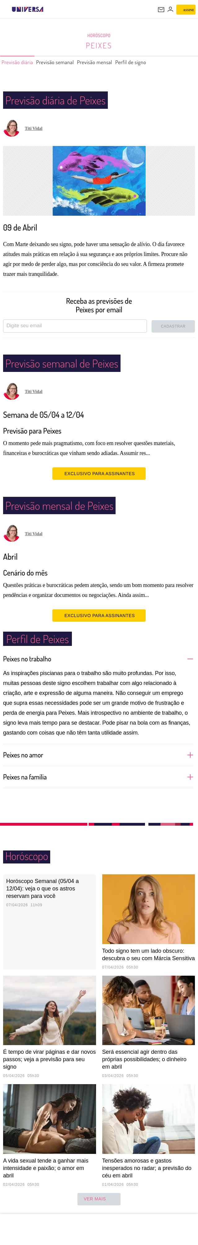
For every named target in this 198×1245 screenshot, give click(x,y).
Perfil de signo (153, 62)
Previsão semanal (64, 62)
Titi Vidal (33, 128)
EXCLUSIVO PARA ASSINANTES (99, 473)
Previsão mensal (111, 62)
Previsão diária (20, 62)
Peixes (99, 45)
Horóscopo (99, 35)
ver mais (99, 1199)
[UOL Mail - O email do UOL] (161, 9)
